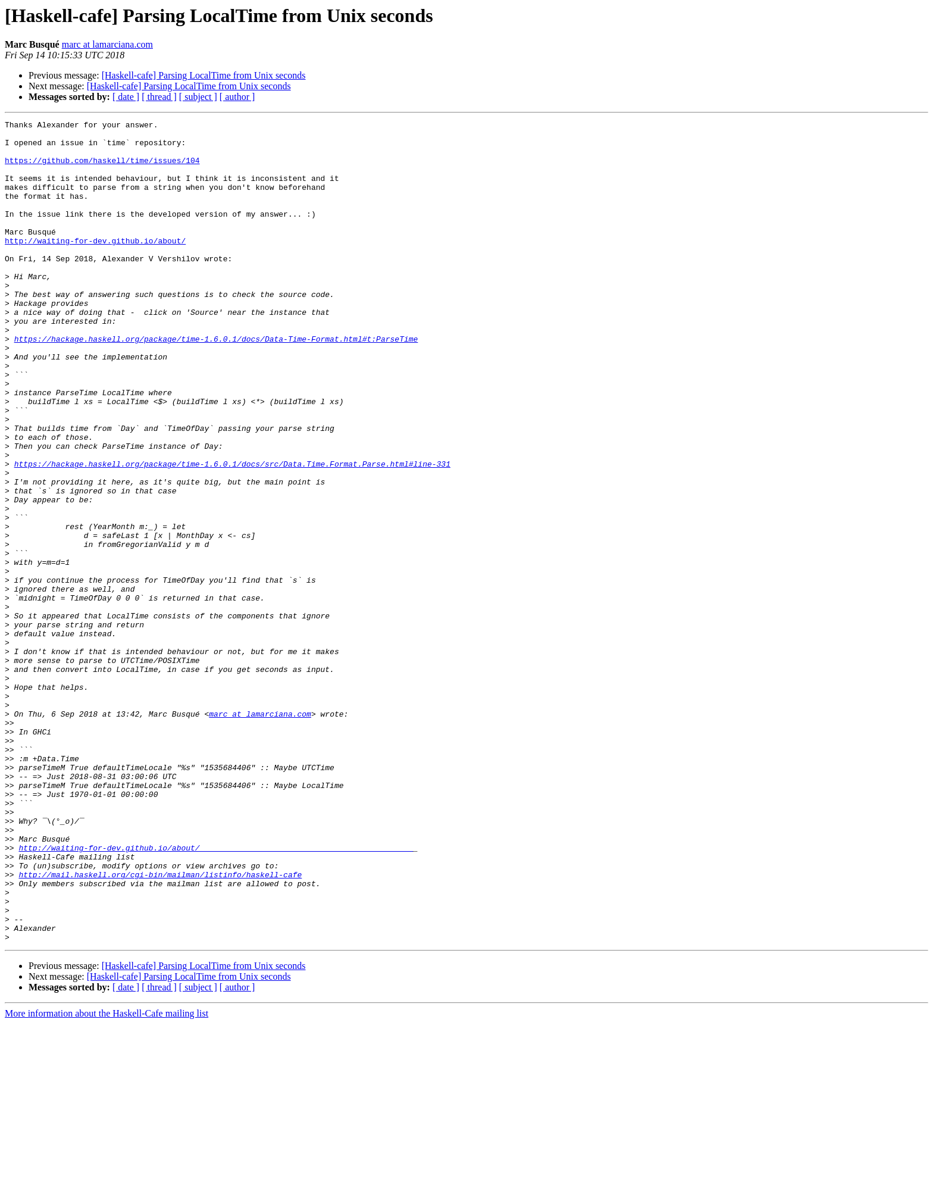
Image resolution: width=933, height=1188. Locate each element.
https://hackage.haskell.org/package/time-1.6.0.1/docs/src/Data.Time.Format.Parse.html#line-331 (232, 533)
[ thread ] (159, 97)
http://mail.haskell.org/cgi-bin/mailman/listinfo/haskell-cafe (160, 1026)
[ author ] (237, 97)
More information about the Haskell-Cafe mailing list (106, 1178)
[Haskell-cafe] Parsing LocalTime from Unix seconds (204, 75)
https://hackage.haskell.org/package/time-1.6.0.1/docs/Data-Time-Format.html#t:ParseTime (216, 383)
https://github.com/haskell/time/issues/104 (102, 169)
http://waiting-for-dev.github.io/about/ (95, 265)
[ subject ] (198, 97)
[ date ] (125, 97)
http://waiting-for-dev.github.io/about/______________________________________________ (215, 994)
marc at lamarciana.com (107, 44)
